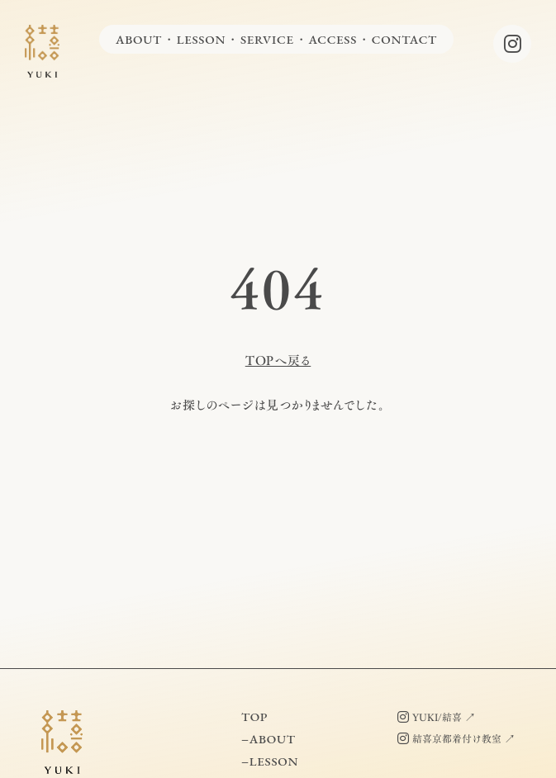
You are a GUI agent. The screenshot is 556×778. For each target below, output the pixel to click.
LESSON (201, 39)
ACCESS (332, 39)
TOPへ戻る (278, 360)
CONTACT (404, 39)
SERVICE (267, 39)
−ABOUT (268, 739)
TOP (254, 716)
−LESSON (269, 761)
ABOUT (139, 39)
